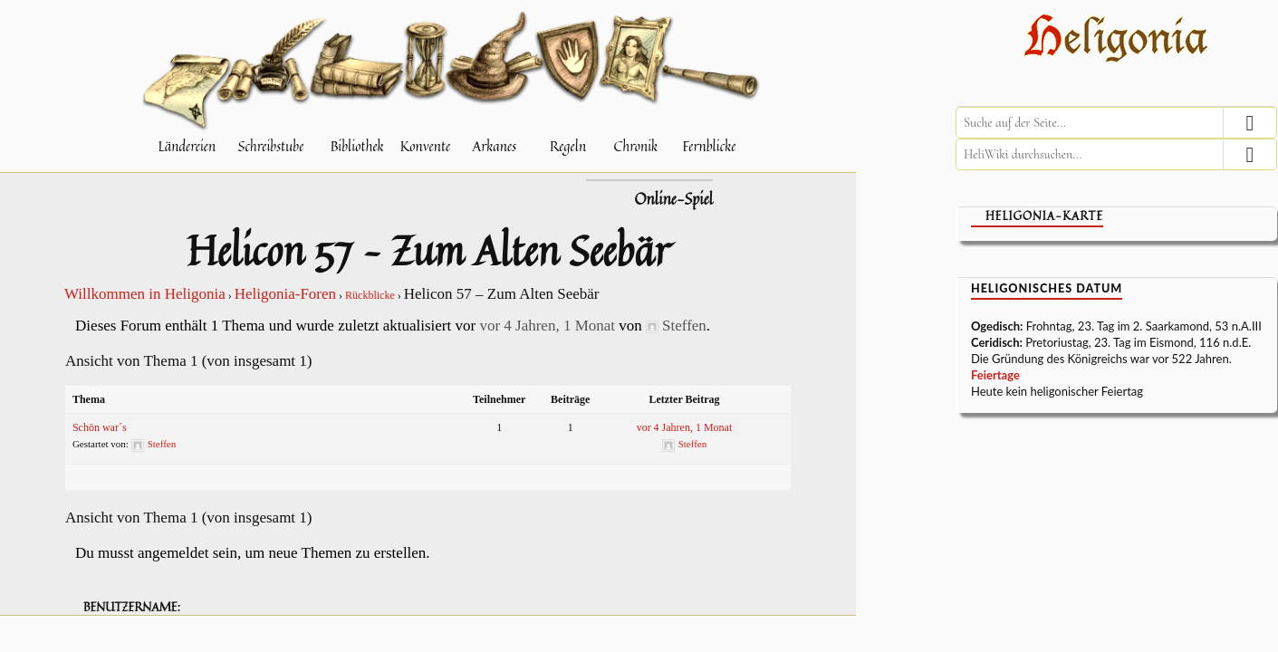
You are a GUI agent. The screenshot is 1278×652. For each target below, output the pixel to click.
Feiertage (995, 375)
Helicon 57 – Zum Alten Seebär (428, 250)
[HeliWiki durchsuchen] (1116, 154)
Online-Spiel (673, 199)
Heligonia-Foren (285, 293)
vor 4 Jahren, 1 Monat (547, 325)
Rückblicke (370, 295)
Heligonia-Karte (1044, 216)
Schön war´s (99, 427)
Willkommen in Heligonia (145, 293)
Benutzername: (131, 607)
